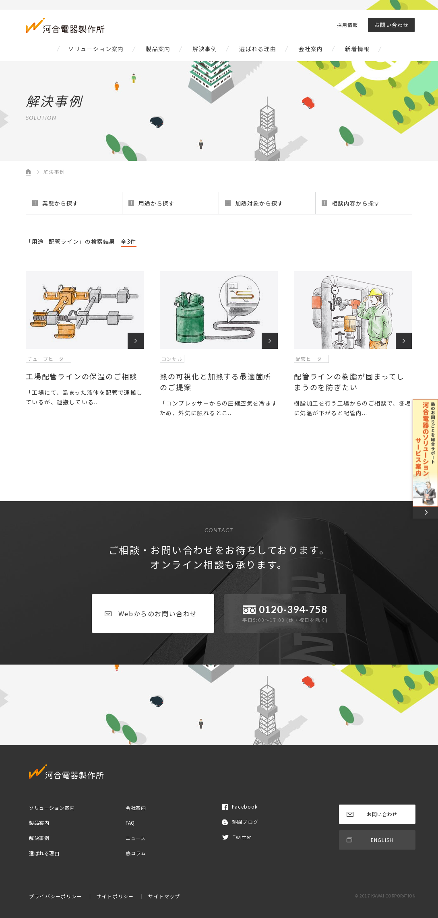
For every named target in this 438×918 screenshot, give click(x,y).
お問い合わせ (391, 25)
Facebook (240, 806)
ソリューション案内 (96, 48)
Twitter (236, 837)
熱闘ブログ (240, 821)
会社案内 (310, 48)
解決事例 (204, 48)
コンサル (172, 358)
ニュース (135, 837)
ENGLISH (370, 839)
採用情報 (347, 24)
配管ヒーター (311, 358)
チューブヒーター (48, 358)
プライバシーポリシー (55, 896)
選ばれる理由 (257, 48)
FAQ (130, 822)
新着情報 (357, 48)
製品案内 (158, 48)
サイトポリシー (115, 896)
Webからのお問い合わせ (151, 613)
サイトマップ (164, 896)
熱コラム (136, 852)
